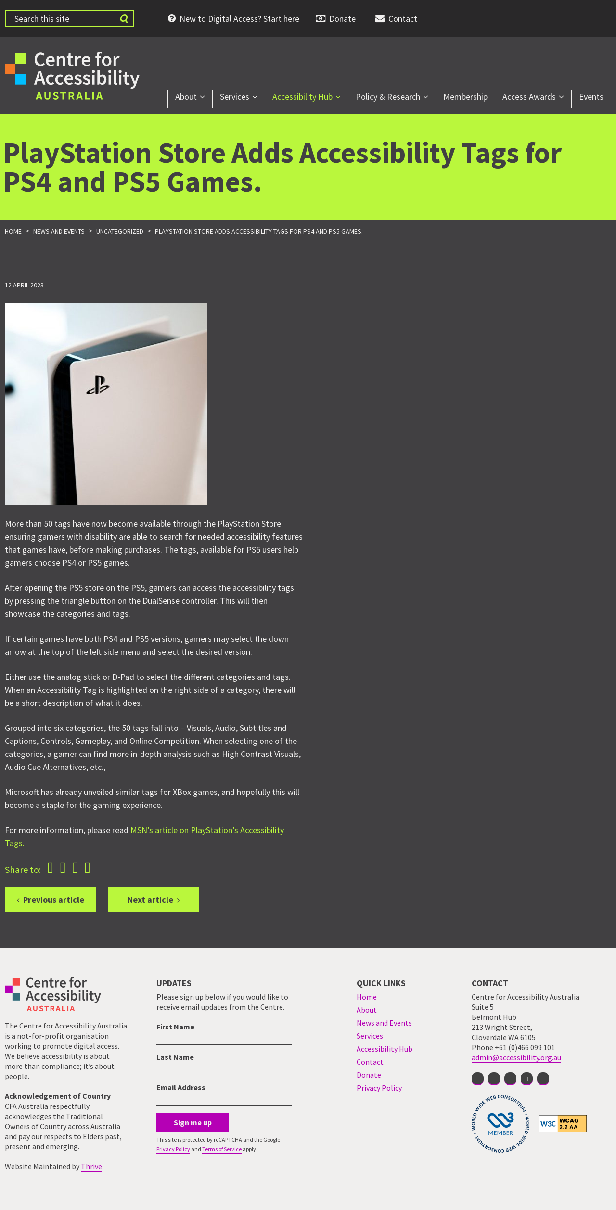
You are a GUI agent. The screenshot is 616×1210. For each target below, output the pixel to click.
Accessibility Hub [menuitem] (302, 96)
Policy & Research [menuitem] (388, 96)
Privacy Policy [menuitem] (379, 1088)
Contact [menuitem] (402, 18)
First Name (175, 1026)
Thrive (91, 1166)
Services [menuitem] (234, 96)
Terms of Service (222, 1149)
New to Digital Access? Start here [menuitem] (239, 18)
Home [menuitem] (367, 997)
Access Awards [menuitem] (529, 96)
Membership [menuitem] (465, 96)
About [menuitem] (186, 96)
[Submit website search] (123, 18)
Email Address (180, 1087)
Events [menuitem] (591, 96)
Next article (150, 899)
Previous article (53, 899)
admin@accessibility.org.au (516, 1057)
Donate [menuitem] (342, 18)
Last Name (175, 1057)
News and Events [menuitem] (384, 1023)
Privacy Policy (173, 1149)
